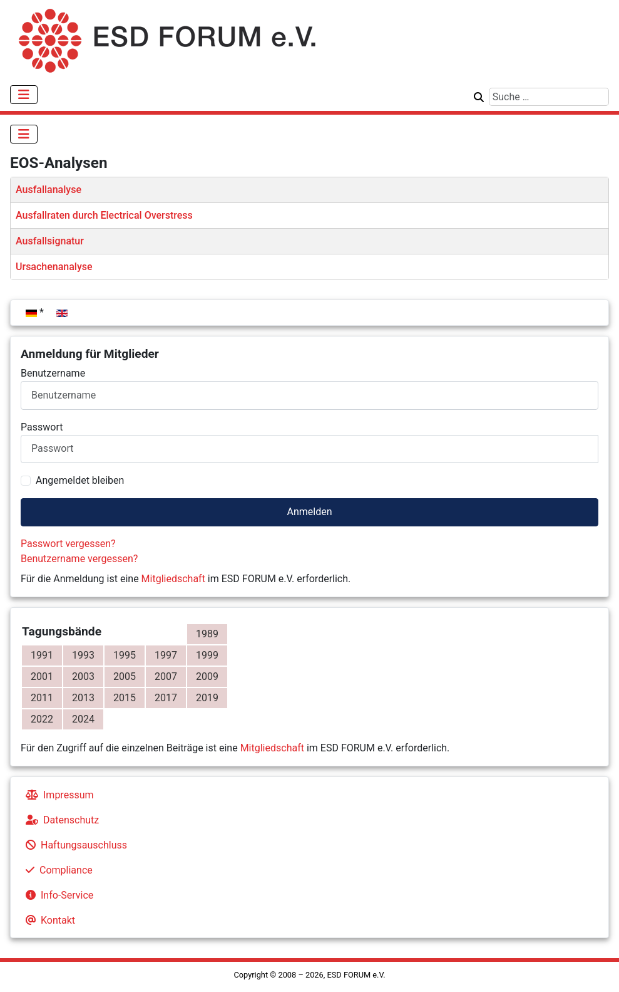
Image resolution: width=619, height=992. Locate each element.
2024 (83, 719)
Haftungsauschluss (74, 845)
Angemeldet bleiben (80, 480)
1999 (207, 655)
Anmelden (309, 512)
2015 (124, 698)
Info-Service (57, 895)
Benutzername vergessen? (79, 559)
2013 (83, 698)
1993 (83, 655)
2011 (42, 698)
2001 (42, 676)
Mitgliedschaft (173, 579)
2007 (166, 676)
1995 (124, 655)
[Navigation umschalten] (24, 94)
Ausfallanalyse (48, 190)
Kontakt (48, 920)
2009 (207, 676)
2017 (166, 698)
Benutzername (53, 373)
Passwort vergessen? (68, 544)
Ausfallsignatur (50, 241)
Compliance (57, 870)
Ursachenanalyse (54, 267)
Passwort (42, 427)
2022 (42, 719)
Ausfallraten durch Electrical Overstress (104, 215)
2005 (124, 676)
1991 (42, 655)
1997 (166, 655)
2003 (83, 676)
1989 (207, 634)
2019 (207, 698)
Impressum (57, 795)
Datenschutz (60, 820)
